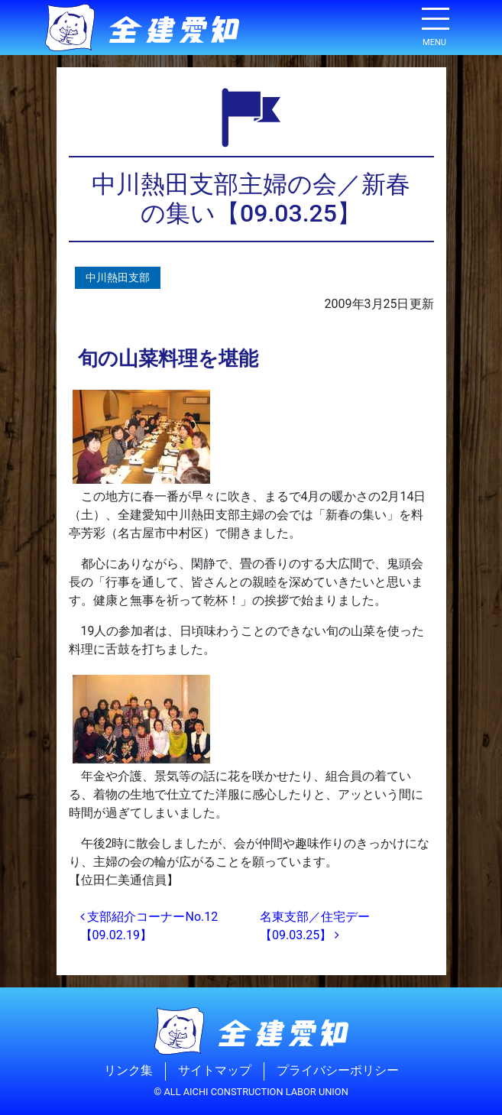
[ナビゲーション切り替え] (435, 24)
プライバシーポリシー (338, 1071)
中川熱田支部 (118, 277)
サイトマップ (214, 1071)
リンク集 (128, 1071)
